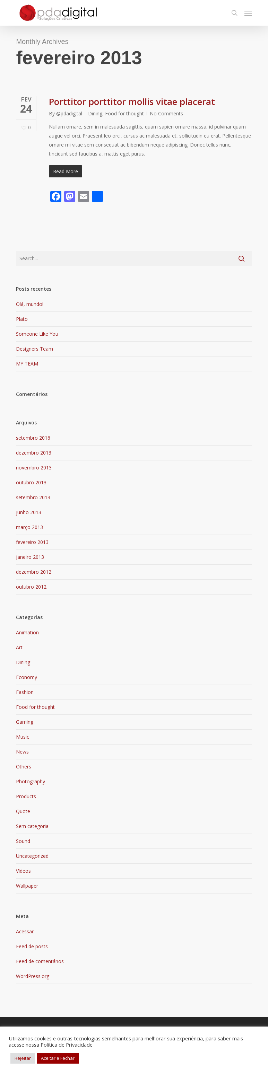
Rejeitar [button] (23, 1058)
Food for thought (124, 113)
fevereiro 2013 (32, 542)
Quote (23, 811)
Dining (95, 113)
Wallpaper (27, 885)
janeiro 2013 (30, 557)
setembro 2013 (33, 497)
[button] (248, 12)
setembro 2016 (33, 437)
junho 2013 (28, 512)
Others (23, 766)
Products (26, 796)
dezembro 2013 (33, 452)
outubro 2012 (31, 586)
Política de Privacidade (67, 1044)
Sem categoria (32, 826)
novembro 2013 (34, 467)
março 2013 (29, 527)
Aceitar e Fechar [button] (58, 1058)
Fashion (25, 692)
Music (22, 736)
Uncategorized (32, 856)
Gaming (24, 722)
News (22, 751)
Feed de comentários (40, 961)
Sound (23, 841)
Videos (23, 871)
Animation (27, 632)
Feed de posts (32, 946)
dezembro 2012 (33, 572)
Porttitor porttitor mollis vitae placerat (132, 101)
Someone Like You (37, 334)
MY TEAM (27, 363)
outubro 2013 (31, 482)
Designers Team (34, 348)
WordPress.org (32, 976)
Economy (26, 677)
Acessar (25, 931)
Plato (22, 319)
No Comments (166, 113)
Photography (30, 781)
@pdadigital (69, 113)
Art (19, 647)
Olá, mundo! (29, 304)
